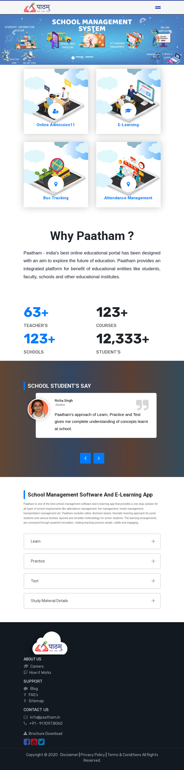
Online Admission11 (56, 124)
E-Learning (128, 124)
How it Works (39, 672)
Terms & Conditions (124, 755)
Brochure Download (43, 733)
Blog (33, 688)
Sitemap (35, 701)
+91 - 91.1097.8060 (45, 723)
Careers (36, 666)
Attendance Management (128, 198)
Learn (36, 541)
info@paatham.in (44, 717)
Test (34, 581)
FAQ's (32, 695)
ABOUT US (32, 659)
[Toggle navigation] (158, 7)
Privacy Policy (93, 755)
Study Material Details (49, 601)
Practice (38, 561)
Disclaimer (68, 755)
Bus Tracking (55, 198)
